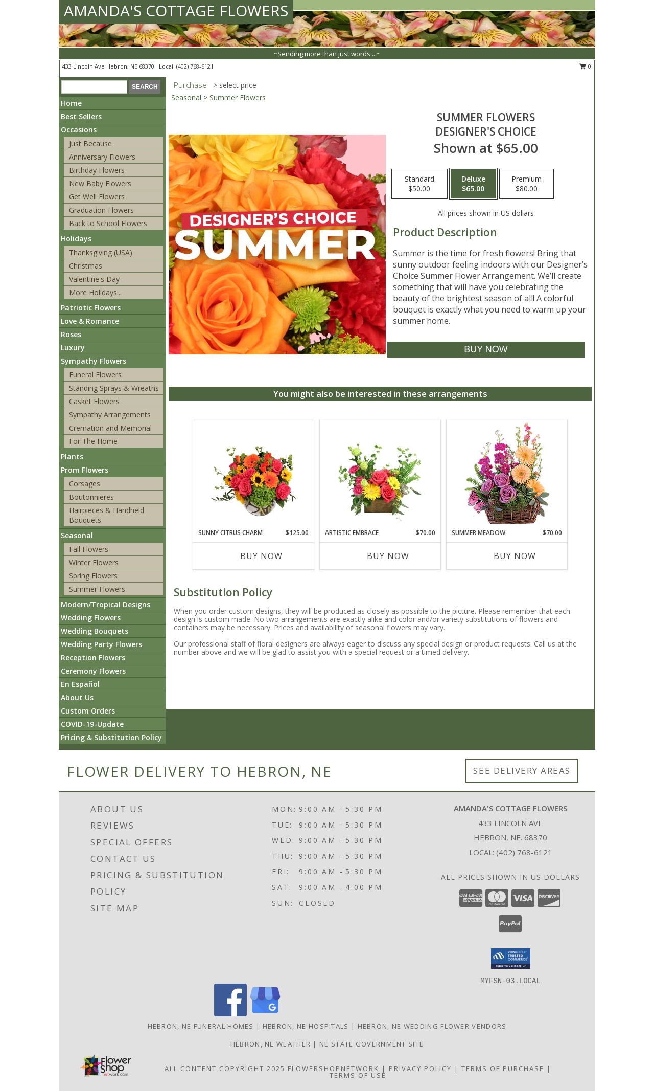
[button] (510, 958)
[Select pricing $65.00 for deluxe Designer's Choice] (473, 184)
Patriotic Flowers (91, 308)
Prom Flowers (84, 470)
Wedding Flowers (91, 617)
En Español (80, 684)
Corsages (84, 483)
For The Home (93, 441)
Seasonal (77, 535)
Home (71, 103)
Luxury (73, 347)
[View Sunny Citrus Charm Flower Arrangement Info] (253, 474)
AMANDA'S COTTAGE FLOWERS (176, 10)
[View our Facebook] (230, 1013)
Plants (72, 456)
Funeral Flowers (95, 375)
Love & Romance (90, 321)
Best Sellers (81, 116)
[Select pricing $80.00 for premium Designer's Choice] (526, 184)
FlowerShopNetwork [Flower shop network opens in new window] (333, 1068)
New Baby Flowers (100, 183)
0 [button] (585, 66)
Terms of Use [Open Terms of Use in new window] (358, 1075)
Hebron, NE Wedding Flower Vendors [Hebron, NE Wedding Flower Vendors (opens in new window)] (432, 1026)
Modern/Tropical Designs (105, 604)
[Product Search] (94, 87)
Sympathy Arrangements (110, 414)
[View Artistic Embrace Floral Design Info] (380, 474)
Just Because (90, 143)
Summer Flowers (97, 589)
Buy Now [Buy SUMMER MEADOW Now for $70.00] (515, 556)
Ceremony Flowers (93, 671)
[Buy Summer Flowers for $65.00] (485, 350)
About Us (77, 697)
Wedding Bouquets (94, 631)
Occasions (79, 130)
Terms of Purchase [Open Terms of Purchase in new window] (502, 1068)
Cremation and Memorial (110, 428)
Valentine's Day (94, 279)
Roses (71, 334)
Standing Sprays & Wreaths (114, 388)
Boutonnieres (91, 497)
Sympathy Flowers (93, 361)
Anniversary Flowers (102, 157)
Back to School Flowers (108, 223)
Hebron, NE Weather (270, 1044)
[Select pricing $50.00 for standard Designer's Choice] (419, 184)
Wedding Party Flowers (101, 644)
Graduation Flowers (101, 210)
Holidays (76, 238)
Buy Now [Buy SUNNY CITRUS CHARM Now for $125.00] (261, 556)
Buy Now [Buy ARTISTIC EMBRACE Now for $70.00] (388, 556)
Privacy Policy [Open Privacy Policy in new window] (420, 1068)
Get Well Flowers (97, 197)
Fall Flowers (88, 549)
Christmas (85, 266)
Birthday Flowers (97, 170)
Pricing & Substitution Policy (111, 737)
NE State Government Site (371, 1044)
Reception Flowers (93, 657)
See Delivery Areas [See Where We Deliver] (522, 770)
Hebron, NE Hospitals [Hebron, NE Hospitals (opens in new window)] (306, 1026)
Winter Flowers (94, 562)
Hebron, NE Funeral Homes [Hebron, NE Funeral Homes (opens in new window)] (201, 1026)
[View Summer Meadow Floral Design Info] (507, 474)
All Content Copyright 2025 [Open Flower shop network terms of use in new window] (225, 1068)
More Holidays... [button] (95, 292)
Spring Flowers (93, 576)
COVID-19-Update (92, 724)
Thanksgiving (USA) (100, 252)
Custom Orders (88, 711)
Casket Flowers (94, 401)
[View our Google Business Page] (265, 1013)
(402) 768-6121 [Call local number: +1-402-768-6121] (195, 66)
